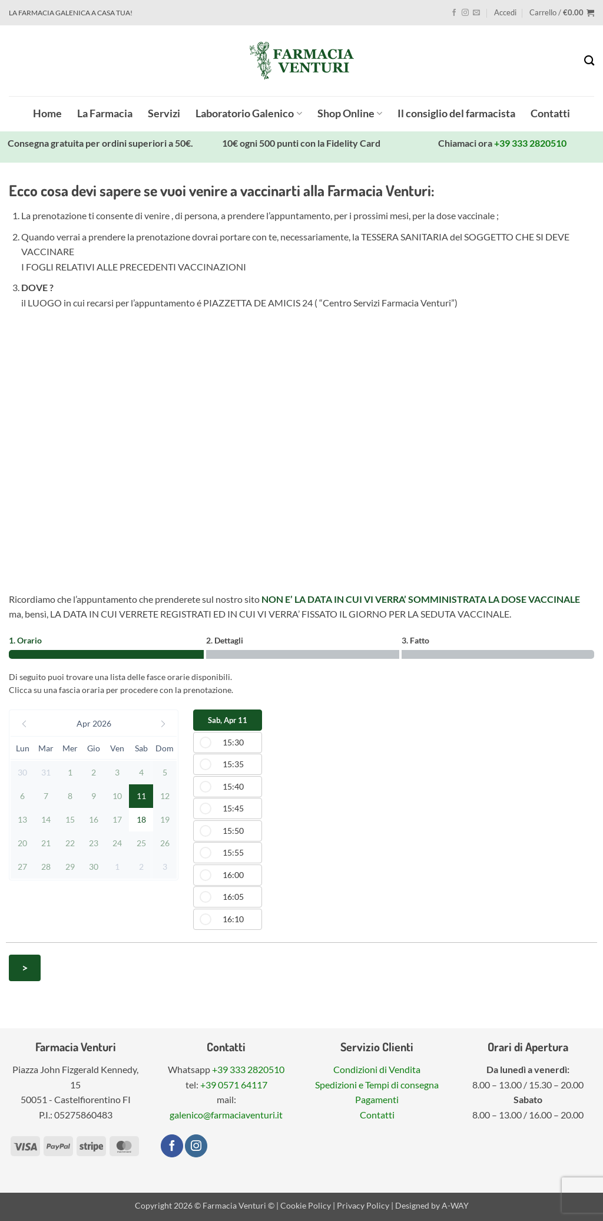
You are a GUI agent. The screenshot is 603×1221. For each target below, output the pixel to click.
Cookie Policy (305, 1205)
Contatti (550, 113)
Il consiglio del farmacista (456, 113)
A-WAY (455, 1205)
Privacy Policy (363, 1205)
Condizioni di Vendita (376, 1069)
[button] (505, 12)
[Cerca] (589, 61)
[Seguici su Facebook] (454, 13)
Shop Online (349, 113)
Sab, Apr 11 (227, 720)
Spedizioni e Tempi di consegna (377, 1084)
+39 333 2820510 (530, 142)
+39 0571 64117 (233, 1084)
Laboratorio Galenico (249, 113)
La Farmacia (104, 113)
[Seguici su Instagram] (465, 13)
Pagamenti (377, 1099)
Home (47, 113)
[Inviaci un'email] (476, 13)
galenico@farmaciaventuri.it (226, 1114)
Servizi (164, 113)
